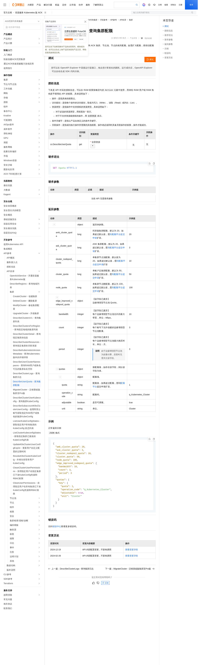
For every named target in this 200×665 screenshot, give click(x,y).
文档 (160, 5)
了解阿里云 (98, 5)
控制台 (173, 5)
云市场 (72, 5)
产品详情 (133, 38)
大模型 (30, 5)
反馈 (105, 586)
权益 (57, 5)
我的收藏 (148, 38)
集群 (131, 20)
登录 (191, 5)
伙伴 (81, 5)
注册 (180, 5)
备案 (166, 5)
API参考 (113, 20)
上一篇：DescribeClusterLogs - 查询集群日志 (71, 572)
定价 (64, 5)
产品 (39, 5)
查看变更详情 (131, 553)
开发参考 (103, 20)
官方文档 (8, 12)
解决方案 (48, 5)
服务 (88, 5)
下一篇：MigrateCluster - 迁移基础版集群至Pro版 (129, 572)
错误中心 (57, 529)
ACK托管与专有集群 (89, 20)
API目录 (123, 20)
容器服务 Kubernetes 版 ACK (28, 12)
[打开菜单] (5, 5)
